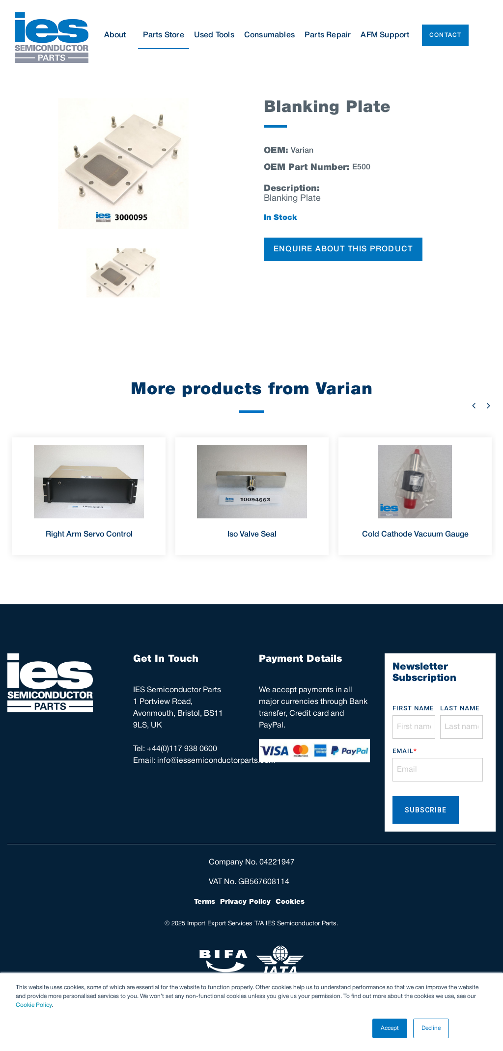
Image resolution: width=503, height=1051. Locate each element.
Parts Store (163, 35)
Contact (445, 35)
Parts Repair (328, 35)
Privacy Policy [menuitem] (245, 902)
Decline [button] (431, 1028)
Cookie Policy (34, 1005)
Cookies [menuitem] (290, 902)
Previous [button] (473, 405)
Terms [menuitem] (204, 902)
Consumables (269, 35)
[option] (123, 163)
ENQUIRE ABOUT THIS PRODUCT (343, 249)
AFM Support (385, 35)
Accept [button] (390, 1028)
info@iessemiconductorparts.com (216, 760)
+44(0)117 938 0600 (182, 749)
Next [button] (488, 405)
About (118, 35)
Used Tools (214, 35)
